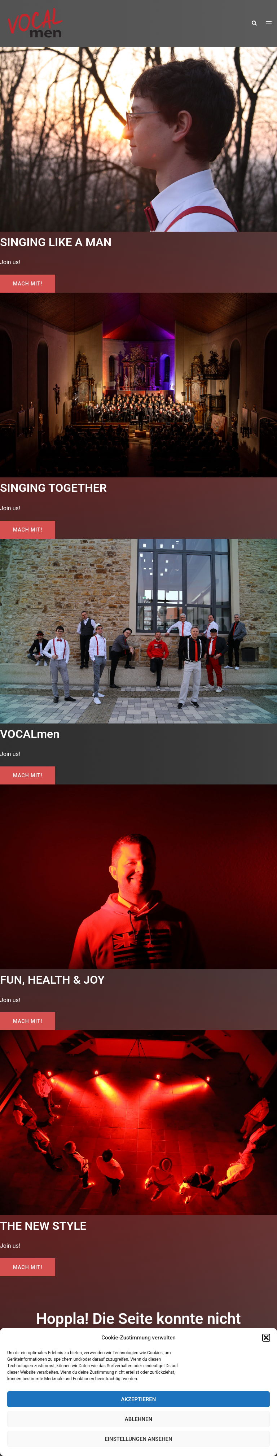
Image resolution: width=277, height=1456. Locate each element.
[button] (266, 1337)
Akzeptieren (138, 1399)
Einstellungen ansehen (138, 1439)
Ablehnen (138, 1419)
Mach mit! (27, 284)
